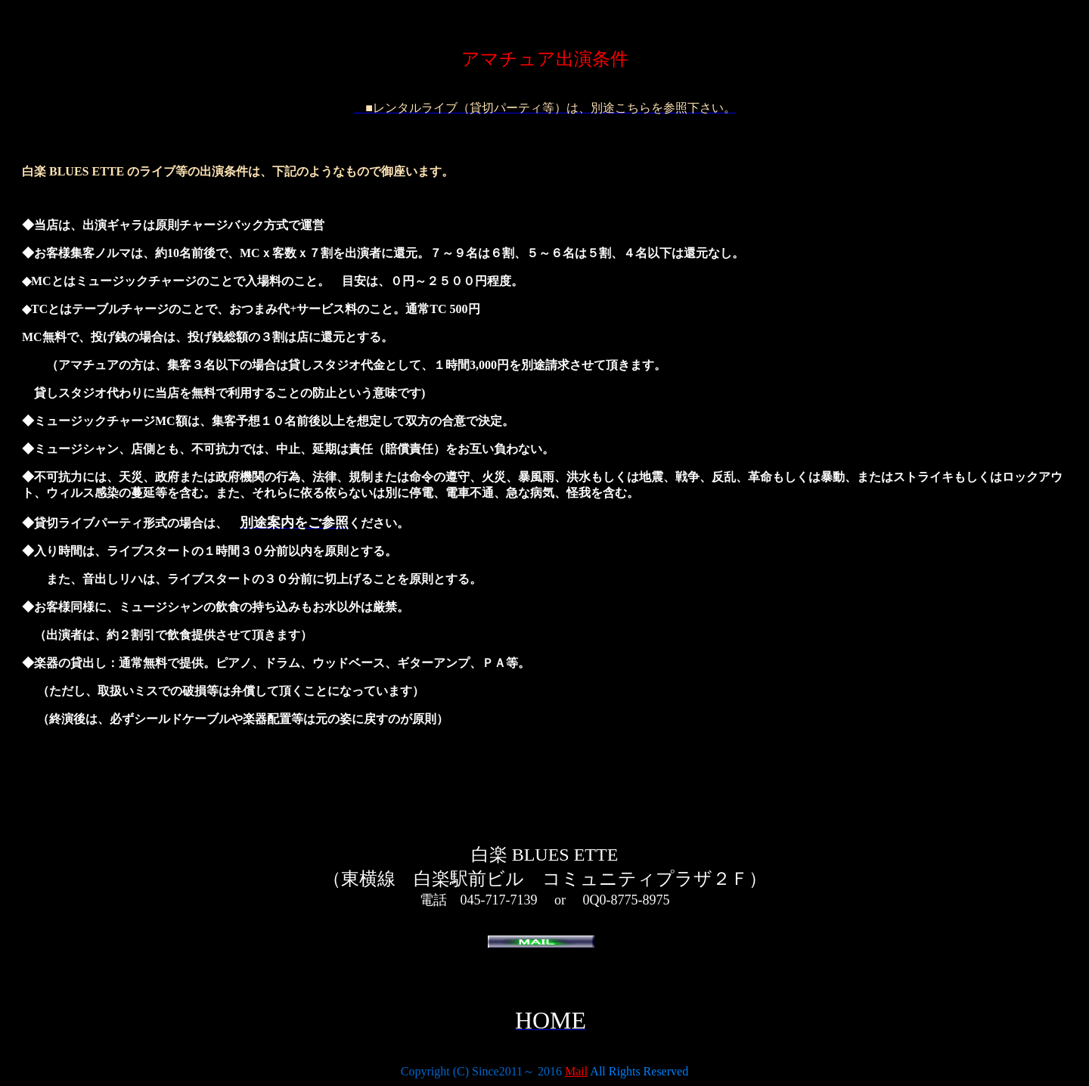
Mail (576, 1071)
